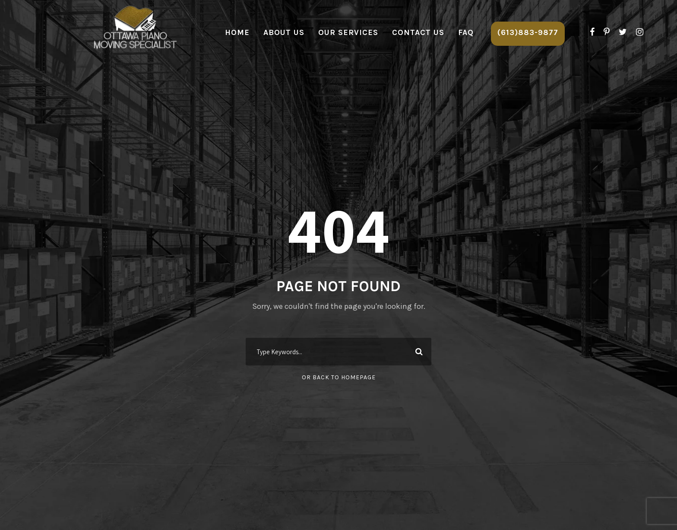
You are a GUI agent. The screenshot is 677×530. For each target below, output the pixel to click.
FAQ (466, 32)
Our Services (348, 32)
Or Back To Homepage (339, 377)
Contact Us (418, 32)
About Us (283, 32)
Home (237, 32)
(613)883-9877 (527, 32)
